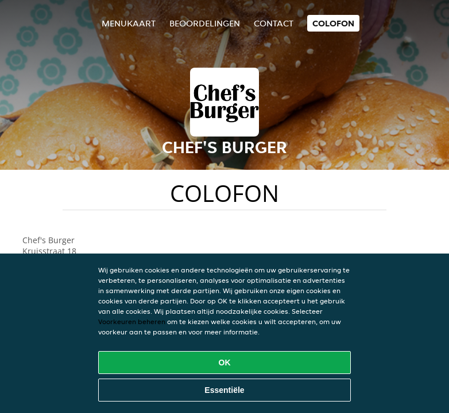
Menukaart (129, 23)
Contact (273, 23)
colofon (333, 23)
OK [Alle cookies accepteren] (225, 362)
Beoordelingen (204, 23)
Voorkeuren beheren (131, 321)
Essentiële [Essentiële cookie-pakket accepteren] (224, 390)
